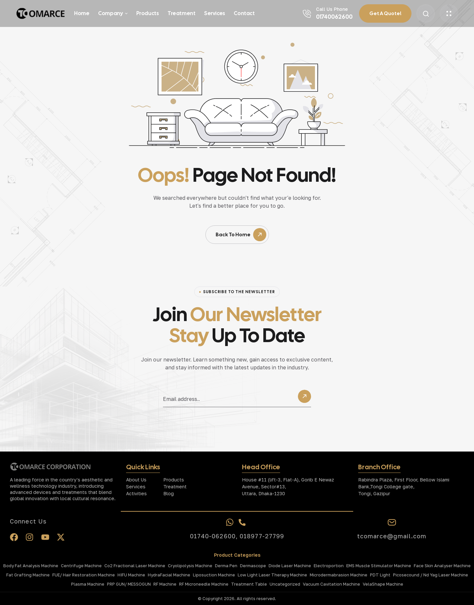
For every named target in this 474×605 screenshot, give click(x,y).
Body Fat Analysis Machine (30, 565)
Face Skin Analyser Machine (442, 565)
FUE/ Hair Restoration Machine (83, 574)
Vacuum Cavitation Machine (331, 584)
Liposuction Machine (214, 574)
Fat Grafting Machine (28, 574)
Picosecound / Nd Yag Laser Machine (430, 574)
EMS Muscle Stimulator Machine (378, 565)
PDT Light (380, 574)
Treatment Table (249, 584)
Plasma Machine (87, 584)
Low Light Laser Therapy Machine (272, 574)
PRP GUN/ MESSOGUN (129, 584)
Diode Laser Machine (290, 565)
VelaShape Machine (383, 584)
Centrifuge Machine (81, 565)
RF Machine (164, 584)
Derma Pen (226, 565)
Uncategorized (285, 584)
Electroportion (329, 565)
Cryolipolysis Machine (190, 565)
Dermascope (253, 565)
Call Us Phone (332, 9)
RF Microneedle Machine (203, 584)
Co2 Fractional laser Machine (134, 565)
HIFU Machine (131, 574)
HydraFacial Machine (169, 574)
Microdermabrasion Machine (338, 574)
